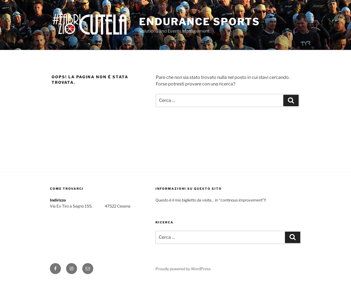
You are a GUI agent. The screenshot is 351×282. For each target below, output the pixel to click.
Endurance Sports (199, 22)
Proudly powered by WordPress (183, 268)
